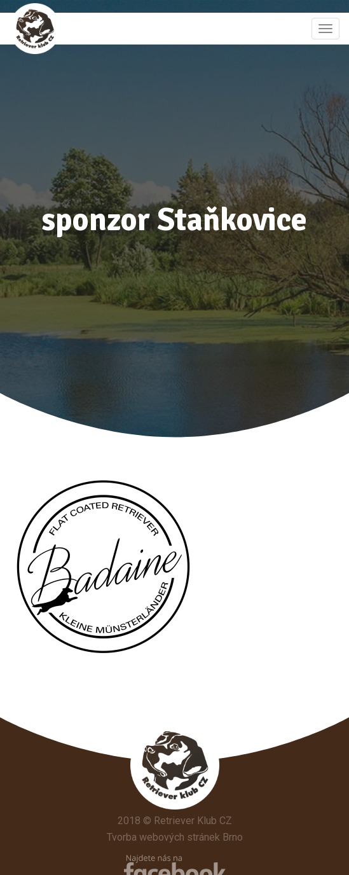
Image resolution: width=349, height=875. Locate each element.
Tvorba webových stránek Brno (175, 837)
